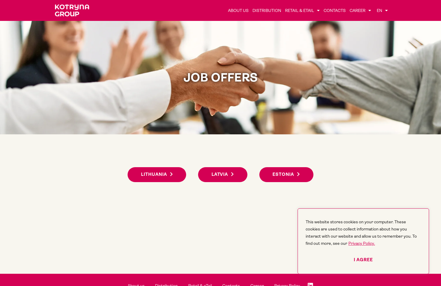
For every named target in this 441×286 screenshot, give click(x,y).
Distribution (266, 10)
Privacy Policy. (361, 243)
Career (360, 10)
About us (238, 10)
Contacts (335, 10)
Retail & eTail (302, 10)
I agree (363, 259)
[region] (363, 241)
